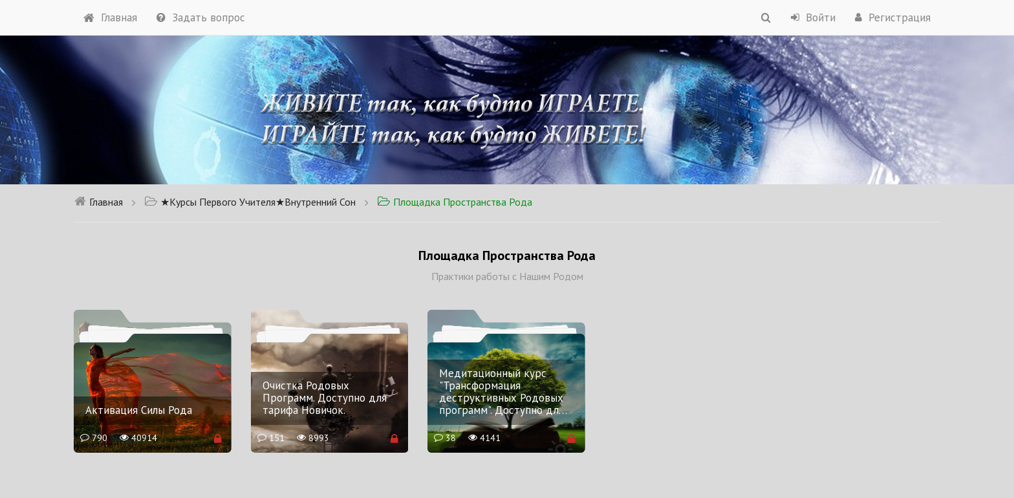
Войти (813, 17)
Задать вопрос (200, 17)
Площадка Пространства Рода (454, 201)
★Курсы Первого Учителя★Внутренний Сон (250, 201)
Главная (110, 17)
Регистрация (893, 17)
